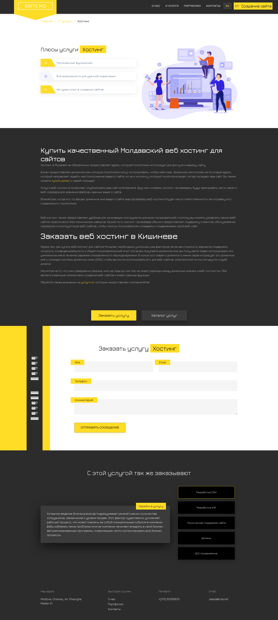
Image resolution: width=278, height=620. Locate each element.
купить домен (61, 180)
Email (162, 362)
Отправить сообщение (100, 427)
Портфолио (192, 6)
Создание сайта (253, 6)
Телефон (81, 381)
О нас (156, 6)
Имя (77, 362)
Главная (47, 21)
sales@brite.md (218, 599)
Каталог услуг (164, 315)
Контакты (213, 6)
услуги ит (87, 282)
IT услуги (172, 6)
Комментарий (84, 400)
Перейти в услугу (151, 506)
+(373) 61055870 (169, 599)
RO (227, 6)
